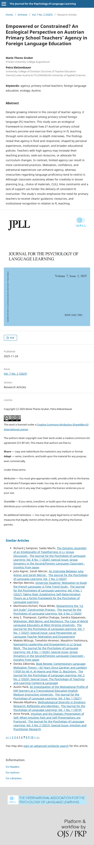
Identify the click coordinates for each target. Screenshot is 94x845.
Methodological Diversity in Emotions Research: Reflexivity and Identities (49, 704)
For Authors (12, 772)
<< (7, 737)
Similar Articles (17, 540)
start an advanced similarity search (46, 746)
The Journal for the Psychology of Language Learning (43, 3)
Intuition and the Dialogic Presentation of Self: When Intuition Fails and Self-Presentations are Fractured (48, 717)
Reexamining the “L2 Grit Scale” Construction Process (48, 607)
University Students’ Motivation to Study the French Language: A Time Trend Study (50, 584)
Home (9, 14)
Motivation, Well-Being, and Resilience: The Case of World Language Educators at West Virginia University (50, 623)
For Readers (12, 766)
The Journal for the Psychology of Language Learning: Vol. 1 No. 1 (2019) (49, 708)
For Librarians (13, 778)
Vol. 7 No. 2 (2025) (42, 14)
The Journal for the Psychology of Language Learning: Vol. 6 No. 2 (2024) (47, 611)
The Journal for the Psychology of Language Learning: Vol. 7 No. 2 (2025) (50, 577)
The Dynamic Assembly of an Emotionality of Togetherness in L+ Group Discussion (50, 552)
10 (31, 737)
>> (38, 737)
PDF (11, 338)
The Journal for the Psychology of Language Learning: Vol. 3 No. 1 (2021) (47, 696)
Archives (22, 14)
